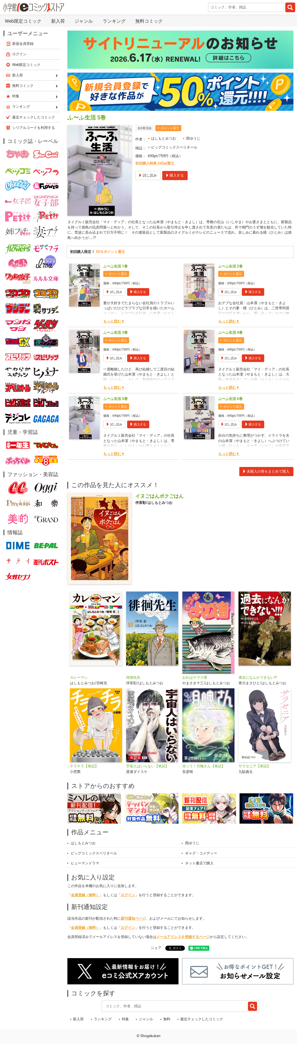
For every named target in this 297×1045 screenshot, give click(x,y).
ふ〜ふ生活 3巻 (115, 333)
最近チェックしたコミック (201, 1020)
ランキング (114, 21)
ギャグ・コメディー (201, 854)
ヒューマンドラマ (85, 864)
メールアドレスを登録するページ (183, 938)
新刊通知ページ (133, 919)
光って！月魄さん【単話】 (203, 767)
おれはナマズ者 (194, 678)
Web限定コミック (23, 21)
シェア (156, 949)
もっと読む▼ (114, 322)
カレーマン (79, 678)
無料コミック (149, 21)
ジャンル (84, 21)
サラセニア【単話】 (255, 767)
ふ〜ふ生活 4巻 (230, 333)
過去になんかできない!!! (258, 678)
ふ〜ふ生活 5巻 (115, 400)
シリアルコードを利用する (33, 128)
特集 (125, 1020)
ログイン (128, 896)
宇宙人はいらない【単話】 (147, 767)
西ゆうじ (193, 138)
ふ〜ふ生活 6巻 (230, 400)
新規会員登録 (23, 44)
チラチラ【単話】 (84, 767)
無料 (166, 1020)
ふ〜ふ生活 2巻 (230, 267)
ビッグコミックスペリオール (174, 147)
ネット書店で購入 (199, 864)
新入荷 (58, 21)
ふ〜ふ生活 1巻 (115, 267)
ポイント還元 (170, 128)
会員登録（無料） (85, 896)
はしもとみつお (163, 138)
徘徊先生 (133, 678)
